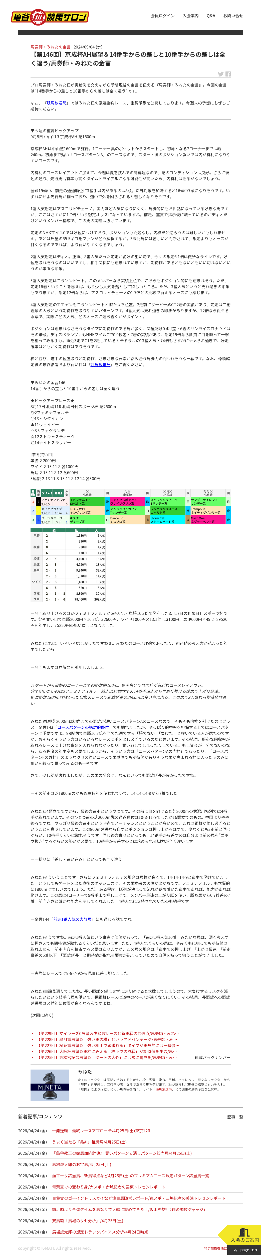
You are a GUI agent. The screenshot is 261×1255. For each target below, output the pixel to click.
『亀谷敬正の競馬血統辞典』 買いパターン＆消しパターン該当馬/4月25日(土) (122, 1153)
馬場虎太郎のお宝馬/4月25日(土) (81, 1164)
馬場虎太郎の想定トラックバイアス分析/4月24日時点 (100, 1232)
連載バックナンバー (213, 1057)
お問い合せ (233, 15)
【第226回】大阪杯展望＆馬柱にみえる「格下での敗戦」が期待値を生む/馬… (107, 1051)
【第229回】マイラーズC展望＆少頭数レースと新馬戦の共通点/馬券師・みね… (108, 1033)
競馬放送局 (57, 103)
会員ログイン (163, 15)
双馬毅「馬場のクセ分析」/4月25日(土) (87, 1221)
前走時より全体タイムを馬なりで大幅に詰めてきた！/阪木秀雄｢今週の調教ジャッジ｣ (128, 1209)
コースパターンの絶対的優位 (83, 727)
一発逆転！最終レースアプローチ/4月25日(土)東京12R (101, 1131)
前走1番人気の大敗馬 (72, 919)
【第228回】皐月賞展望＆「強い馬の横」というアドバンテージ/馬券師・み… (107, 1039)
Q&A (211, 15)
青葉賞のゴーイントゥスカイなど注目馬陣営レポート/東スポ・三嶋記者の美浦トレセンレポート (139, 1198)
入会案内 (191, 15)
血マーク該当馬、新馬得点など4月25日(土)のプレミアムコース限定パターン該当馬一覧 (130, 1176)
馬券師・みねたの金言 (51, 47)
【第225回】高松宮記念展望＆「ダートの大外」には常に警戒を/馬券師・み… (107, 1057)
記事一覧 (235, 1117)
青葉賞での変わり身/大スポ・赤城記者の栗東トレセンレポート (109, 1187)
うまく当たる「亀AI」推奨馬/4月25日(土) (89, 1142)
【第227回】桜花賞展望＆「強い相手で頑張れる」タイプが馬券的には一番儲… (108, 1045)
